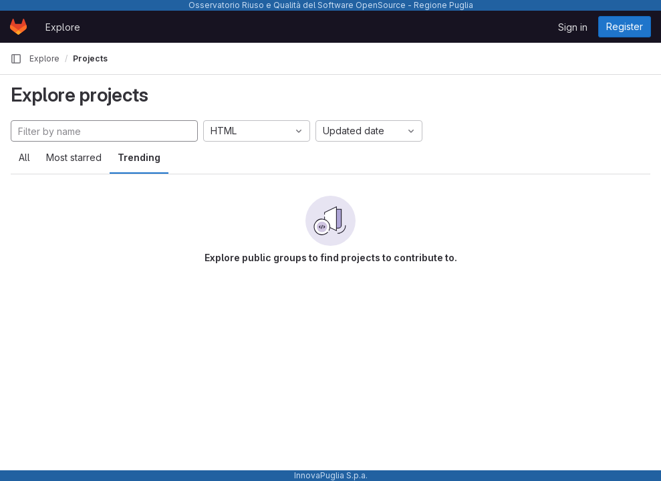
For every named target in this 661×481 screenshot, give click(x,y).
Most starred (74, 157)
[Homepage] (18, 26)
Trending (139, 157)
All (24, 157)
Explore (62, 27)
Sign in (572, 27)
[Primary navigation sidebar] (16, 58)
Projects (90, 58)
